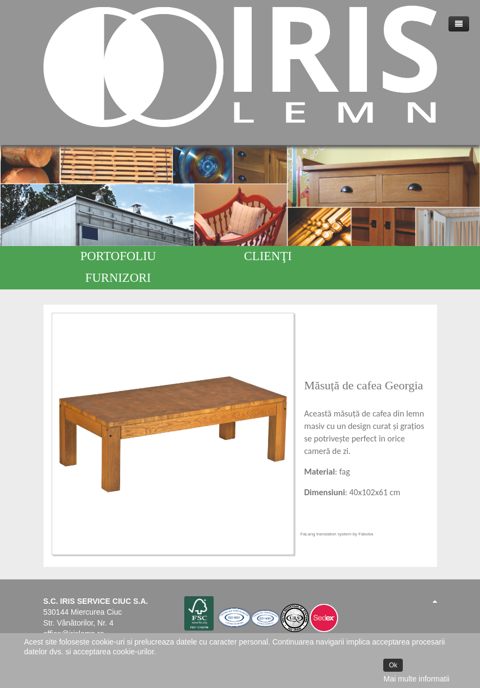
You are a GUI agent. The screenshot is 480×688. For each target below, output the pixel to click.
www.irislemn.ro (70, 622)
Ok (393, 665)
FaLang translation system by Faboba (337, 512)
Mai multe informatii (416, 678)
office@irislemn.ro (73, 612)
